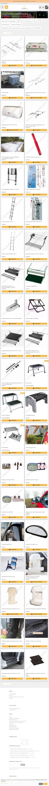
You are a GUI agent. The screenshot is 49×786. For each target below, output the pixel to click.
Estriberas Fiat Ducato (16, 24)
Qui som (10, 695)
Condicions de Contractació (14, 718)
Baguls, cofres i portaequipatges (8, 21)
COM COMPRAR (12, 694)
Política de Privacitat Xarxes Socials (16, 722)
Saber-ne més (4, 783)
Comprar (12, 65)
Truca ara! (46, 3)
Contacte (11, 698)
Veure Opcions (36, 65)
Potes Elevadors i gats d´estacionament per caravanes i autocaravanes (16, 28)
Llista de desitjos (12, 709)
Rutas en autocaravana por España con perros (19, 755)
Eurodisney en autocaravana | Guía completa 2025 (20, 757)
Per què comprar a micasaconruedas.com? (17, 721)
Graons (35, 21)
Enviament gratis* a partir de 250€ (24, 1)
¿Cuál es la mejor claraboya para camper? (18, 748)
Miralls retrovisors (5, 24)
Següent (8, 33)
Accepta (45, 784)
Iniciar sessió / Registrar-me (14, 708)
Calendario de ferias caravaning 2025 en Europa (19, 753)
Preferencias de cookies (14, 729)
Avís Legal (11, 724)
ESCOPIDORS (37, 28)
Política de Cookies (13, 725)
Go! (23, 764)
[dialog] (24, 782)
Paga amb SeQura (12, 726)
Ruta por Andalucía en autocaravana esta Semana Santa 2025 (22, 751)
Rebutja (40, 784)
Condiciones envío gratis (14, 728)
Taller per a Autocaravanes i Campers (16, 697)
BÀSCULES (20, 21)
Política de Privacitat (13, 719)
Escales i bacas (28, 21)
